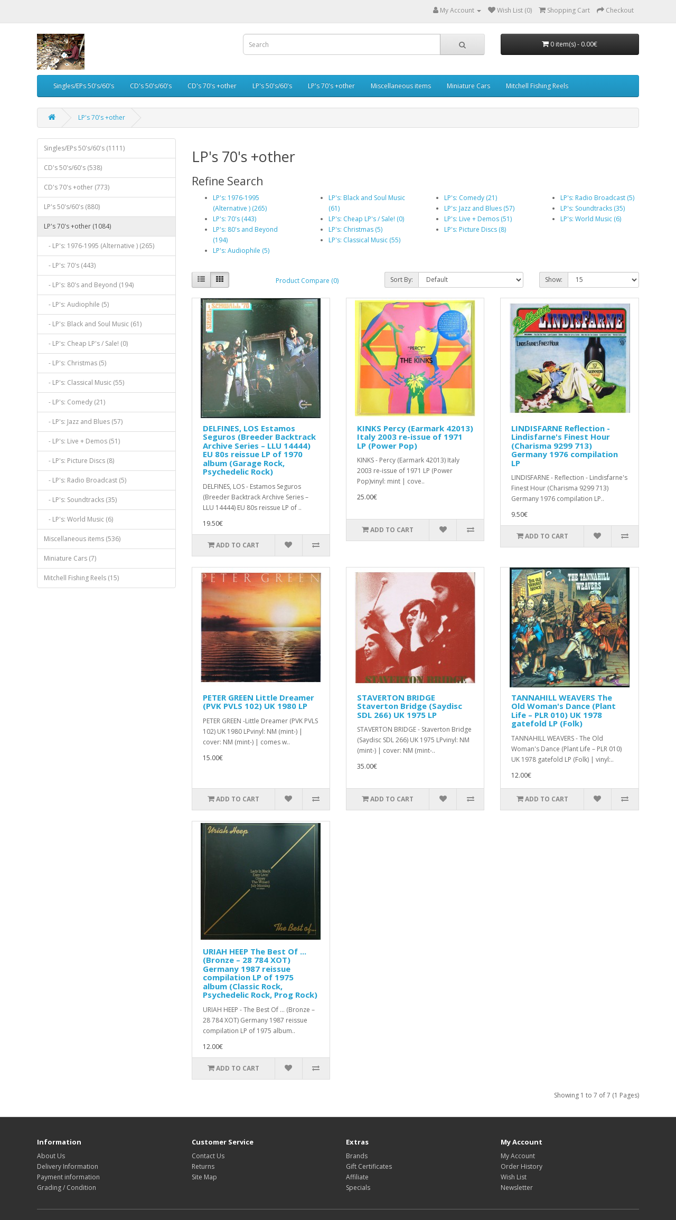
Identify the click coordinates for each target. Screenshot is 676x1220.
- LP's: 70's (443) (70, 265)
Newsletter (517, 1187)
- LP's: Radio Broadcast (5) (85, 480)
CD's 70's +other (212, 85)
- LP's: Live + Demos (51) (82, 441)
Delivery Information (67, 1166)
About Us (51, 1155)
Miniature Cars (468, 85)
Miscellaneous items (401, 85)
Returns (203, 1166)
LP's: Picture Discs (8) (475, 229)
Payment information (68, 1176)
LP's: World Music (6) (590, 218)
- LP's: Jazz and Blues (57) (83, 421)
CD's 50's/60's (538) (73, 167)
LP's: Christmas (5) (355, 229)
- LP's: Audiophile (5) (76, 304)
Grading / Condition (66, 1187)
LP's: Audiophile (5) (241, 250)
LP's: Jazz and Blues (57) (479, 208)
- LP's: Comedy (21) (74, 402)
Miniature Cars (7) (70, 558)
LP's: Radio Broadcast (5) (597, 197)
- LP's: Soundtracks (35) (80, 499)
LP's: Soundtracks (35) (592, 208)
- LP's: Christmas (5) (75, 362)
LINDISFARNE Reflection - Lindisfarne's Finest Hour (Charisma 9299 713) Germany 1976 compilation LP (564, 445)
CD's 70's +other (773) (76, 187)
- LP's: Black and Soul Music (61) (93, 323)
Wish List (514, 1176)
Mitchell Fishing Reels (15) (81, 577)
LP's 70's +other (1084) (77, 226)
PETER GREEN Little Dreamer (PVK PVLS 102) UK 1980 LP (258, 702)
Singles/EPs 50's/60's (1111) (84, 148)
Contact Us (208, 1155)
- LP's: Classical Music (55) (84, 382)
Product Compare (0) (307, 280)
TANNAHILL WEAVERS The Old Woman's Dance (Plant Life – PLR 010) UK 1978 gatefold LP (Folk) (563, 710)
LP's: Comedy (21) (470, 197)
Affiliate (357, 1176)
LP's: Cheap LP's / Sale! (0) (366, 218)
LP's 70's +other (331, 85)
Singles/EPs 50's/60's (83, 85)
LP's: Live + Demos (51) (478, 218)
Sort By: (401, 279)
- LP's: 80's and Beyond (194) (89, 284)
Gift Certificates (369, 1166)
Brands (357, 1155)
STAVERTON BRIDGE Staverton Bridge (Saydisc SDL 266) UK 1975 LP (409, 706)
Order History (521, 1166)
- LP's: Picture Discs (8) (79, 460)
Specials (358, 1187)
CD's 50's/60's (151, 85)
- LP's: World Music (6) (78, 519)
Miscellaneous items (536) (82, 538)
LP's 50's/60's (272, 85)
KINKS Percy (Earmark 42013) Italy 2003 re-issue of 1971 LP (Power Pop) (415, 437)
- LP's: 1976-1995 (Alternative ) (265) (99, 245)
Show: (553, 279)
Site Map (204, 1176)
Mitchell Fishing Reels (537, 85)
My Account (518, 1155)
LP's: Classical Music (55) (364, 239)
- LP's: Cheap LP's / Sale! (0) (86, 343)
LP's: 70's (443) (234, 218)
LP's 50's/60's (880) (72, 206)
